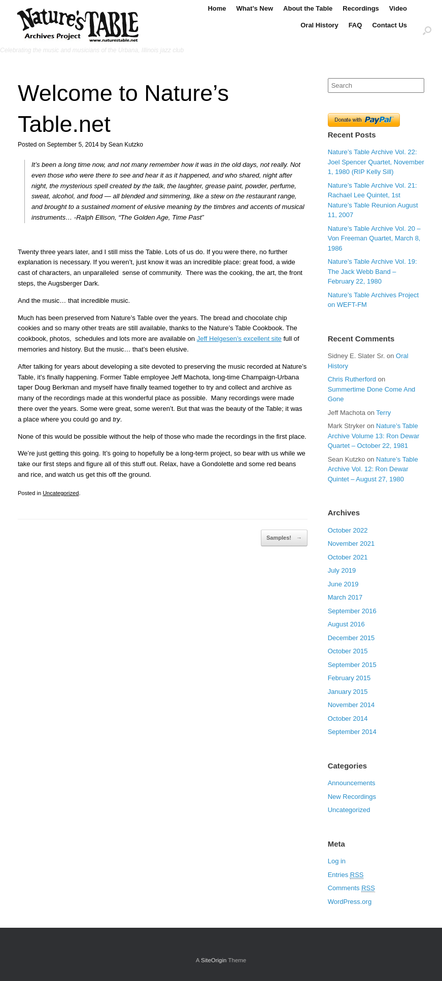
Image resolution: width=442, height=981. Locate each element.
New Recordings (352, 796)
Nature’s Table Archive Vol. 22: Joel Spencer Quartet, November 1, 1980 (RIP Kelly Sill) (376, 162)
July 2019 (342, 570)
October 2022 (348, 530)
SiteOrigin (214, 960)
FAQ (355, 25)
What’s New (254, 8)
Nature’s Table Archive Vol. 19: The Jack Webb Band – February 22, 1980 (372, 271)
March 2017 (345, 597)
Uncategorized (61, 493)
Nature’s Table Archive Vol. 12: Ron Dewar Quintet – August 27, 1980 (373, 469)
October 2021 (348, 557)
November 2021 (351, 543)
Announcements (352, 783)
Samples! (284, 538)
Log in (337, 861)
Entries (346, 875)
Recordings (361, 8)
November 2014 (351, 705)
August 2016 (346, 624)
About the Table (307, 8)
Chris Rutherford (352, 379)
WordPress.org (349, 901)
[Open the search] (427, 30)
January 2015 (348, 691)
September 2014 (352, 731)
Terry (383, 412)
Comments (351, 888)
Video (398, 8)
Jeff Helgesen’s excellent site (239, 338)
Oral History (319, 25)
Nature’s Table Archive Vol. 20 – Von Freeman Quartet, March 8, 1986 (374, 238)
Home (217, 8)
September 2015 (352, 665)
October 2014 (348, 718)
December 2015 (351, 638)
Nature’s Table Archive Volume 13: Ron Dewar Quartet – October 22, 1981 (374, 435)
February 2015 (349, 678)
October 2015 (348, 651)
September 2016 (352, 611)
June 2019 (343, 584)
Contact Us (389, 25)
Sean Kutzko (126, 144)
